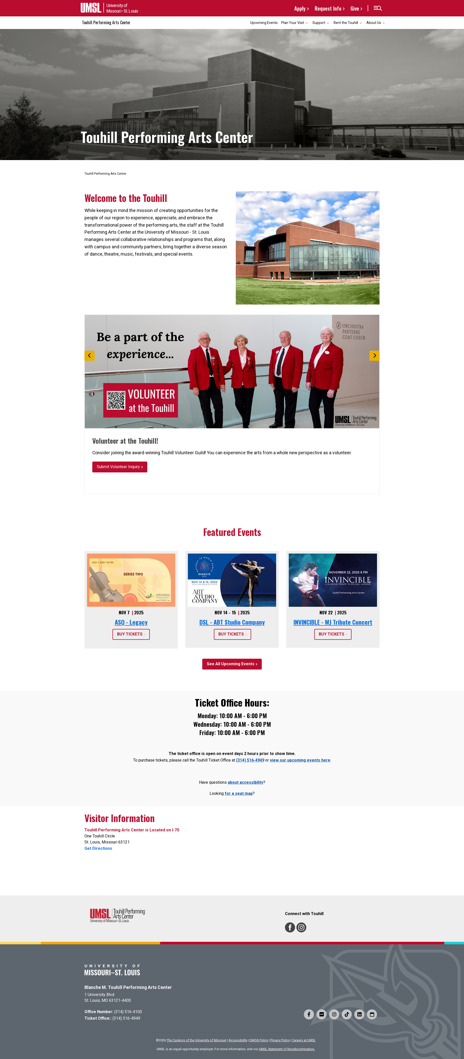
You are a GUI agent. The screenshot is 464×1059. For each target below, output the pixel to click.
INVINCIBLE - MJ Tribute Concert (333, 621)
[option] (232, 371)
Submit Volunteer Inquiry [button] (118, 466)
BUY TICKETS (129, 634)
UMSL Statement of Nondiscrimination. (287, 1049)
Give (355, 8)
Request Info (328, 8)
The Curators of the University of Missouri (196, 1040)
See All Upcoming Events (230, 663)
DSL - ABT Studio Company (232, 621)
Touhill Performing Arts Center (106, 22)
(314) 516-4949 (250, 760)
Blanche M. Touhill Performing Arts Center (128, 987)
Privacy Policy (280, 1040)
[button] (377, 8)
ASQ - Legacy (131, 621)
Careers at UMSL (304, 1040)
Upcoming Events (264, 23)
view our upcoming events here (300, 760)
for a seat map (239, 793)
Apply (300, 8)
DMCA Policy (259, 1040)
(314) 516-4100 (128, 1011)
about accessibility (245, 782)
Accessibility (238, 1040)
